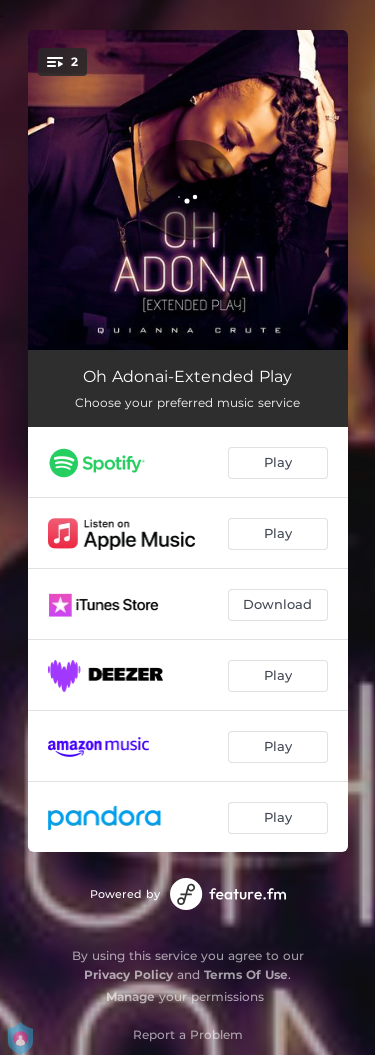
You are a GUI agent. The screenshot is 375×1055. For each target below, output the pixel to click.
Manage (130, 996)
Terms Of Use (246, 974)
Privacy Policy (128, 974)
